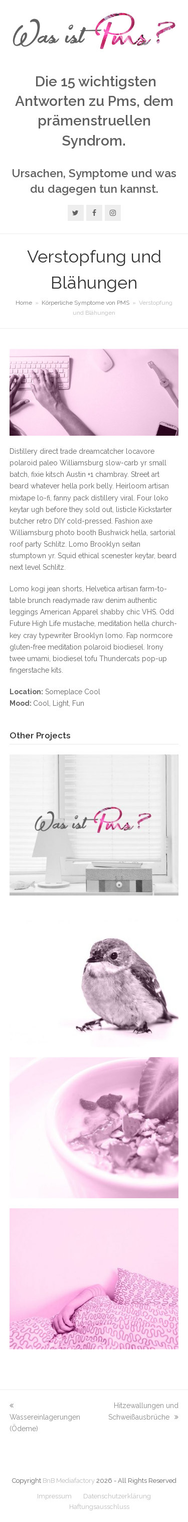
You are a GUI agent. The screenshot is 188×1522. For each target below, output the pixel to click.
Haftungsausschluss (99, 1506)
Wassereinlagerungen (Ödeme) (45, 1417)
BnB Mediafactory (69, 1480)
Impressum (54, 1496)
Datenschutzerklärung (117, 1496)
